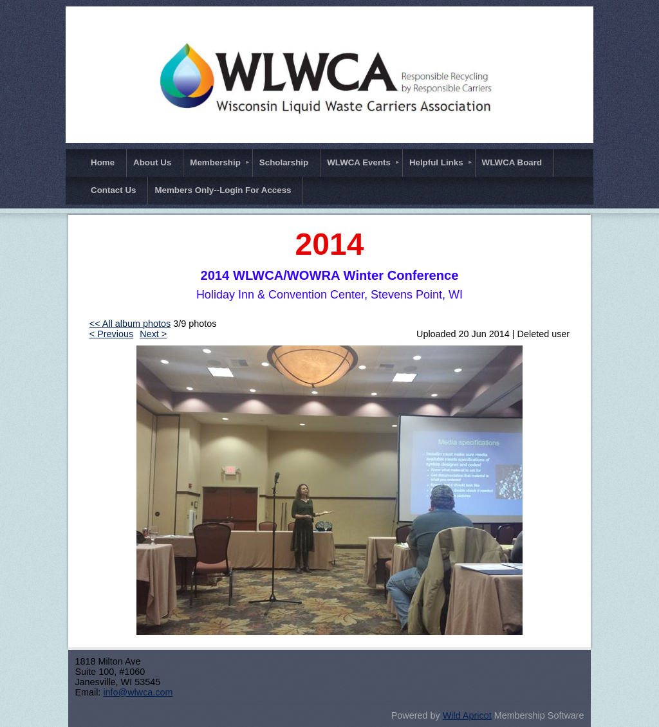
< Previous (111, 334)
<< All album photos (130, 323)
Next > (153, 334)
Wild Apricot (467, 715)
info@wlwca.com (137, 692)
